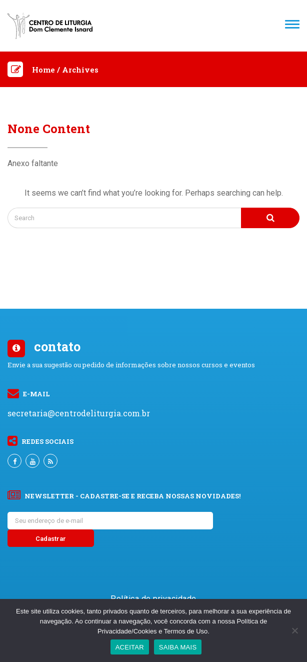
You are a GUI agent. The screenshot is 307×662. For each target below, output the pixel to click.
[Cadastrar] (51, 538)
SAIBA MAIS (177, 647)
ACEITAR (130, 647)
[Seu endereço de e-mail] (110, 520)
